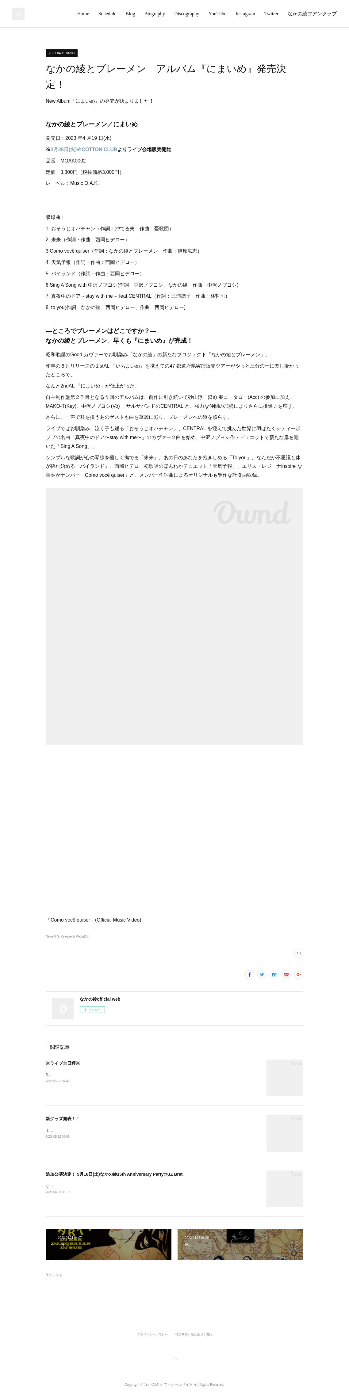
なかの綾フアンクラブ (312, 13)
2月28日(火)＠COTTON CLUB (84, 149)
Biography (154, 13)
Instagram (245, 13)
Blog (130, 13)
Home (83, 13)
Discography (186, 13)
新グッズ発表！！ (63, 1118)
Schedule (107, 13)
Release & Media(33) (75, 936)
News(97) (52, 936)
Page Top (174, 1360)
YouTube (217, 13)
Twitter (271, 13)
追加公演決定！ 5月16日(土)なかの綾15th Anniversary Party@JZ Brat (114, 1174)
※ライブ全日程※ (63, 1063)
